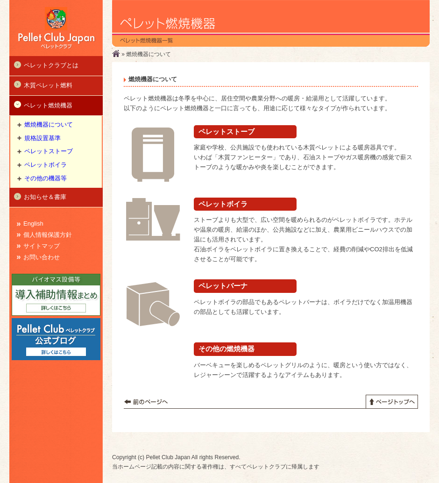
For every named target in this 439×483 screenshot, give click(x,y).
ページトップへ (392, 402)
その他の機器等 (45, 178)
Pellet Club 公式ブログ (56, 339)
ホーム (116, 53)
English (33, 223)
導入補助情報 (56, 295)
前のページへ (146, 401)
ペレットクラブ (56, 28)
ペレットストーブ (48, 151)
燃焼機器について (48, 124)
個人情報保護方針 (47, 234)
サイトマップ (41, 245)
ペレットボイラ (45, 164)
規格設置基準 (42, 138)
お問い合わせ (41, 257)
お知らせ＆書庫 (40, 196)
